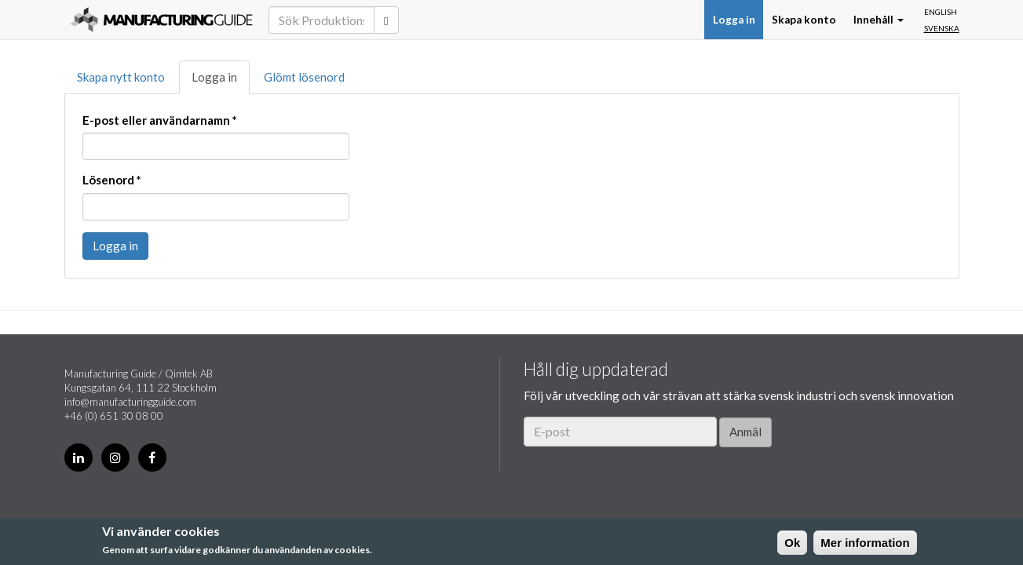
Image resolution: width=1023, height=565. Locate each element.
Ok (792, 542)
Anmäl (745, 432)
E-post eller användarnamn (159, 120)
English (940, 11)
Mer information (864, 542)
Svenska (941, 28)
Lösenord (111, 180)
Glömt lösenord (304, 77)
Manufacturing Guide (161, 19)
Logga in (734, 19)
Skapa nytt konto (121, 77)
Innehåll (878, 19)
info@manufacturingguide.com (130, 402)
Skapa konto (804, 19)
